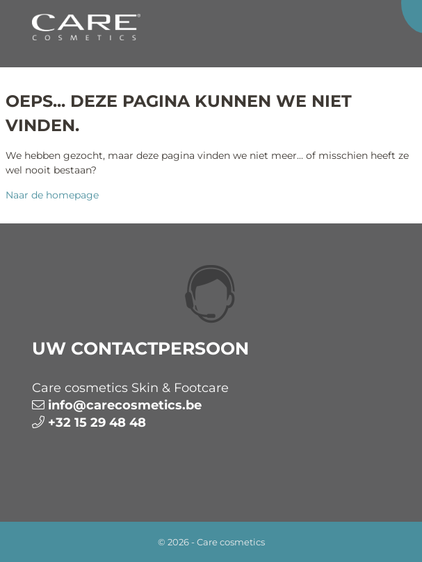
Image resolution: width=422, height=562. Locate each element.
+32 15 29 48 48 (97, 422)
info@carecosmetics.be (125, 405)
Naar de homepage (52, 195)
